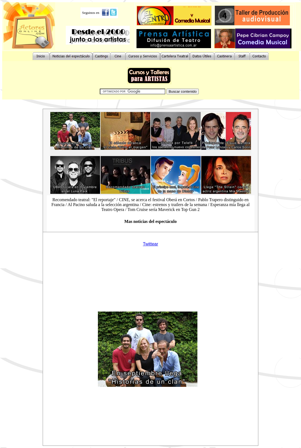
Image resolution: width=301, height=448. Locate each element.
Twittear (150, 244)
